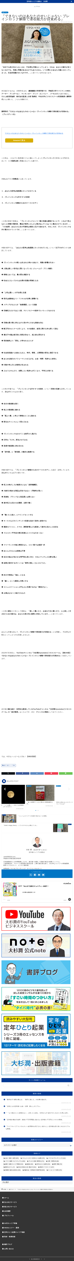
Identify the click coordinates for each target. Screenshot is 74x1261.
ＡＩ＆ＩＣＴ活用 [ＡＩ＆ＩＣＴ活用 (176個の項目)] (55, 1170)
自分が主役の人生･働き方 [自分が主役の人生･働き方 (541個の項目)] (27, 1167)
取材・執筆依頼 (9, 1236)
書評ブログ (4, 12)
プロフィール (9, 1215)
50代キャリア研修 (10, 1223)
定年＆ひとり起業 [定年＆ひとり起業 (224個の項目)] (43, 1164)
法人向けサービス (10, 1202)
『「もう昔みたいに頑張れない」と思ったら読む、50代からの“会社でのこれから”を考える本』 (37, 1113)
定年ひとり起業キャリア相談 (14, 1232)
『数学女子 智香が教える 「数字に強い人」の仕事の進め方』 (27, 1099)
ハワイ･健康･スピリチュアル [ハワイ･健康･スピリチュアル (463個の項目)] (15, 1161)
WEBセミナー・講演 (11, 1228)
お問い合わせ (9, 1249)
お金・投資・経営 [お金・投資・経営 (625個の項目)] (12, 1158)
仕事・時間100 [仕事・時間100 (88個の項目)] (53, 1161)
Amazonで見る (19, 140)
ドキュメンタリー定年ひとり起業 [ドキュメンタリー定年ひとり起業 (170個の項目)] (33, 1158)
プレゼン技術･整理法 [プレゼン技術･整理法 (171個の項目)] (36, 1161)
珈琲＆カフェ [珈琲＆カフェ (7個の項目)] (10, 1167)
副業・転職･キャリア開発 (9, 765)
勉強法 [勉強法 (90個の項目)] (30, 1164)
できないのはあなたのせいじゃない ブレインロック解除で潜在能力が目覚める (34, 133)
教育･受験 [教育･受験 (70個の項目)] (58, 1164)
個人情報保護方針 (35, 1259)
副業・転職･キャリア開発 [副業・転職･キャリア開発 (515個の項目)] (14, 1164)
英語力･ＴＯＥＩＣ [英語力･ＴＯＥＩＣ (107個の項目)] (47, 1167)
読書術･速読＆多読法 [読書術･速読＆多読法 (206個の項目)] (12, 1170)
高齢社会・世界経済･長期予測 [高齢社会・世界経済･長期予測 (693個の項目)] (34, 1170)
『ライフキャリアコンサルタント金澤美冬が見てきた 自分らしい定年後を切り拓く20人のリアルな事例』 (38, 1128)
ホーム (6, 1198)
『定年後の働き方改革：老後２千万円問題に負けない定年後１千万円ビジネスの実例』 (34, 1119)
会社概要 (7, 1211)
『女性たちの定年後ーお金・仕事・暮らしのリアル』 (23, 1106)
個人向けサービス (10, 1206)
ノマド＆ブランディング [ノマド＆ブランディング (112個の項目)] (56, 1158)
